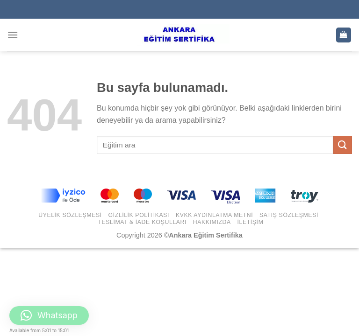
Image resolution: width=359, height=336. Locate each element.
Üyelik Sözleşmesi (70, 215)
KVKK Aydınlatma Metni (214, 215)
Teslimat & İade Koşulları (142, 222)
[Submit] (342, 145)
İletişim (250, 222)
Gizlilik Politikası (139, 215)
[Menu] (12, 34)
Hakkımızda (212, 222)
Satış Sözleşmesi (288, 215)
